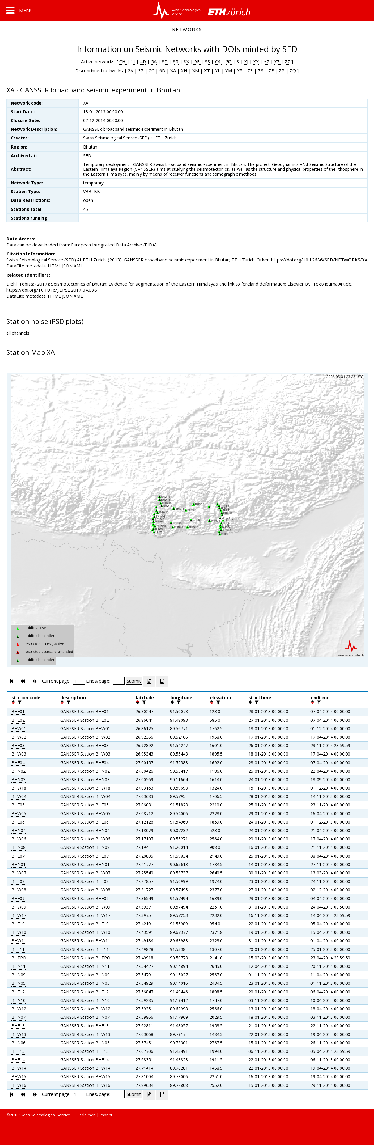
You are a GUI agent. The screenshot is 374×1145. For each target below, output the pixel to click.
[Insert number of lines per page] (119, 681)
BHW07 (18, 873)
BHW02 (18, 737)
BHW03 (18, 754)
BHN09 (18, 975)
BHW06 (18, 839)
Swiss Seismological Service (44, 1115)
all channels (18, 333)
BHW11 (18, 940)
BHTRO (18, 958)
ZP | (283, 70)
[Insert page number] (79, 681)
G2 (229, 61)
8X (186, 61)
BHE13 (18, 1025)
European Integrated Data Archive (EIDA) (114, 245)
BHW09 (18, 907)
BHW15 (18, 1076)
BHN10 (18, 1000)
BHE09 (18, 898)
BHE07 (18, 856)
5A (154, 61)
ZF (270, 70)
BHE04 (18, 762)
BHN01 (18, 864)
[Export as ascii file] (162, 681)
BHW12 (18, 1009)
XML (78, 266)
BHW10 (18, 932)
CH (123, 61)
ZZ (287, 61)
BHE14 (18, 1059)
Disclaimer (85, 1115)
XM (195, 70)
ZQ (292, 70)
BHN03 (18, 779)
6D (162, 70)
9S (207, 61)
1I (133, 61)
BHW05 (18, 813)
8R (176, 61)
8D (165, 61)
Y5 (239, 70)
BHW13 (18, 1034)
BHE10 (18, 924)
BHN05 (18, 983)
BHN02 (18, 771)
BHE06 (18, 822)
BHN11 (18, 966)
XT (207, 70)
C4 (218, 61)
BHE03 (18, 745)
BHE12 (18, 992)
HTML (54, 266)
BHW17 (18, 915)
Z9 (260, 70)
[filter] (19, 702)
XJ (246, 61)
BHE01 (18, 711)
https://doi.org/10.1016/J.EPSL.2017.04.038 (51, 290)
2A (130, 70)
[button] (20, 10)
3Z (141, 70)
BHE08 (18, 881)
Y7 (266, 61)
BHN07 (18, 1017)
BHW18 (18, 788)
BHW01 (18, 728)
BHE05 (18, 805)
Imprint (106, 1115)
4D (143, 61)
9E (197, 61)
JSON (67, 266)
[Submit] (134, 681)
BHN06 (18, 1043)
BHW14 (18, 1068)
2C (151, 70)
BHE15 (18, 1051)
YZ (277, 61)
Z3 (250, 70)
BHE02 (18, 720)
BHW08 (18, 890)
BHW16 (18, 1085)
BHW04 (18, 796)
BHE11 (18, 949)
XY (256, 61)
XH (183, 70)
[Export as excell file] (149, 681)
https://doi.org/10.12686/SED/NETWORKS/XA (319, 260)
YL (217, 70)
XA (173, 70)
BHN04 (18, 830)
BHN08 (18, 847)
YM (228, 70)
